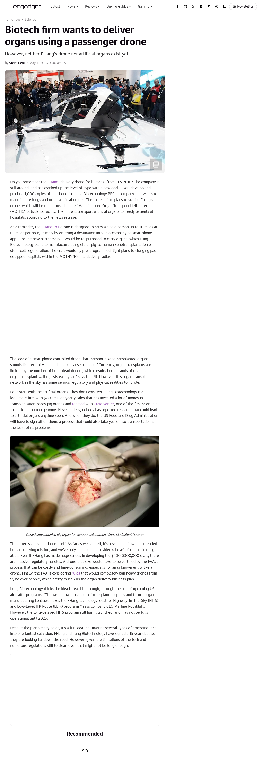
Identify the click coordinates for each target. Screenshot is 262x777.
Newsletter (243, 6)
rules (76, 573)
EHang (52, 182)
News (71, 6)
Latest (55, 6)
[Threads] (216, 6)
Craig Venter (104, 404)
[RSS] (224, 6)
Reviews (91, 6)
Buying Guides (117, 6)
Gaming (143, 6)
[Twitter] (193, 6)
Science (30, 19)
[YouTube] (201, 6)
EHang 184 (50, 227)
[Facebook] (178, 6)
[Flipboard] (209, 6)
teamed (78, 404)
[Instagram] (185, 6)
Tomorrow (12, 19)
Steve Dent (17, 63)
